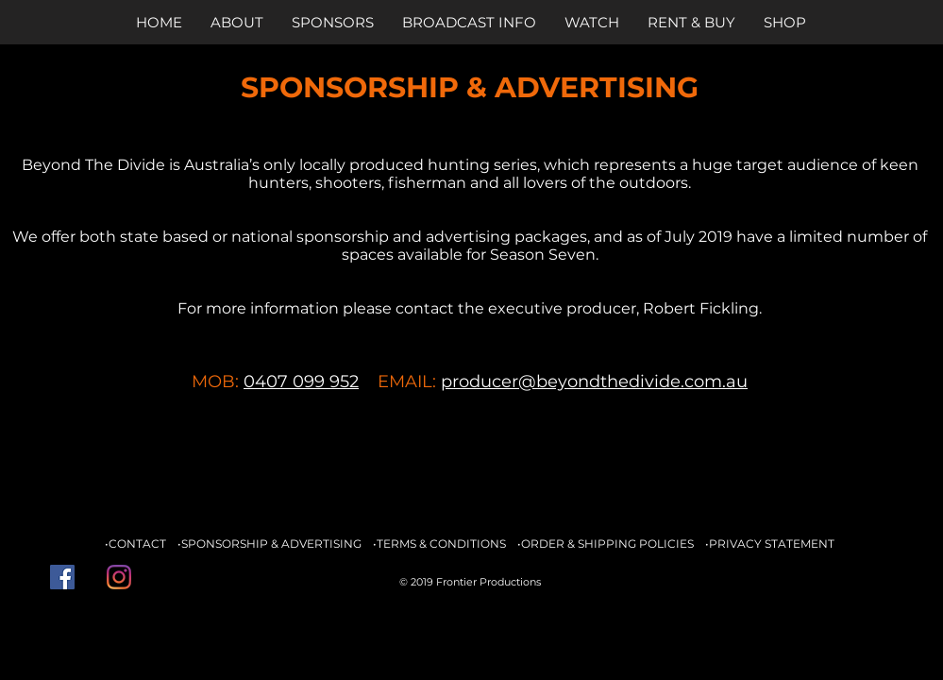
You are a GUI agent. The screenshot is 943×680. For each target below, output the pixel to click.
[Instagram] (119, 577)
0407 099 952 (301, 381)
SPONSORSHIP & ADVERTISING (271, 543)
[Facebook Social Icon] (62, 577)
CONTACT (137, 543)
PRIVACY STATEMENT (771, 543)
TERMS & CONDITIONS (441, 543)
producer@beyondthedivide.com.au (594, 381)
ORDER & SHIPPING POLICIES (607, 543)
